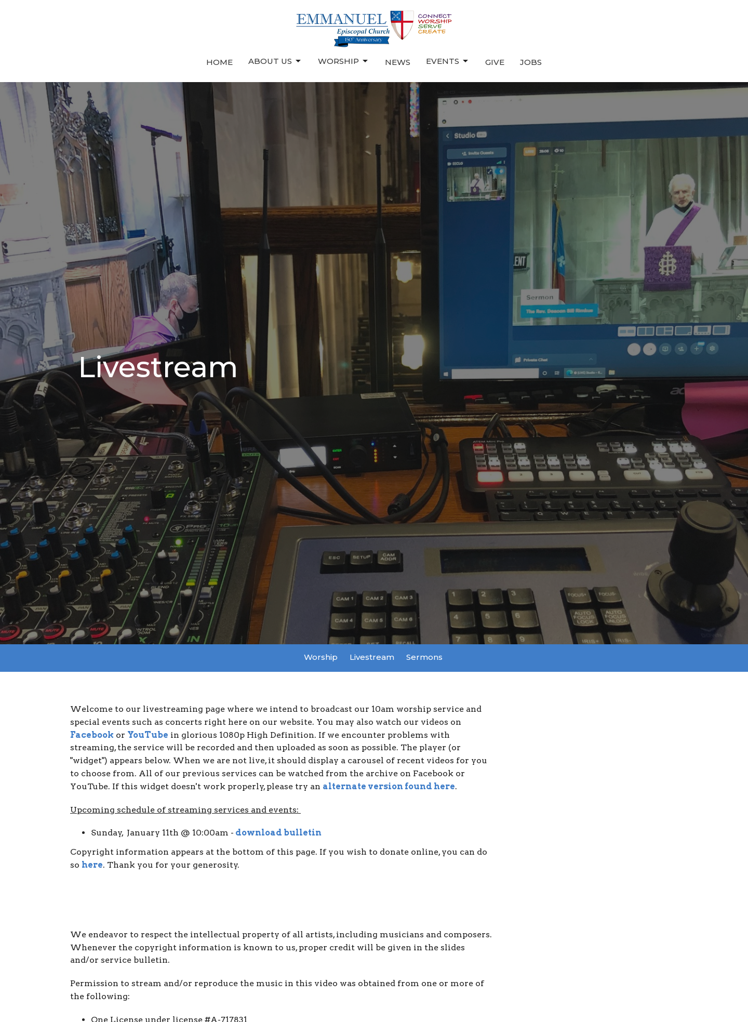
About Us (275, 61)
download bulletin (278, 833)
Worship (343, 61)
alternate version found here (389, 786)
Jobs (531, 62)
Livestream (372, 657)
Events (448, 61)
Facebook (92, 735)
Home (219, 62)
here (92, 865)
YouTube (147, 735)
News (397, 62)
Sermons (424, 657)
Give (494, 62)
